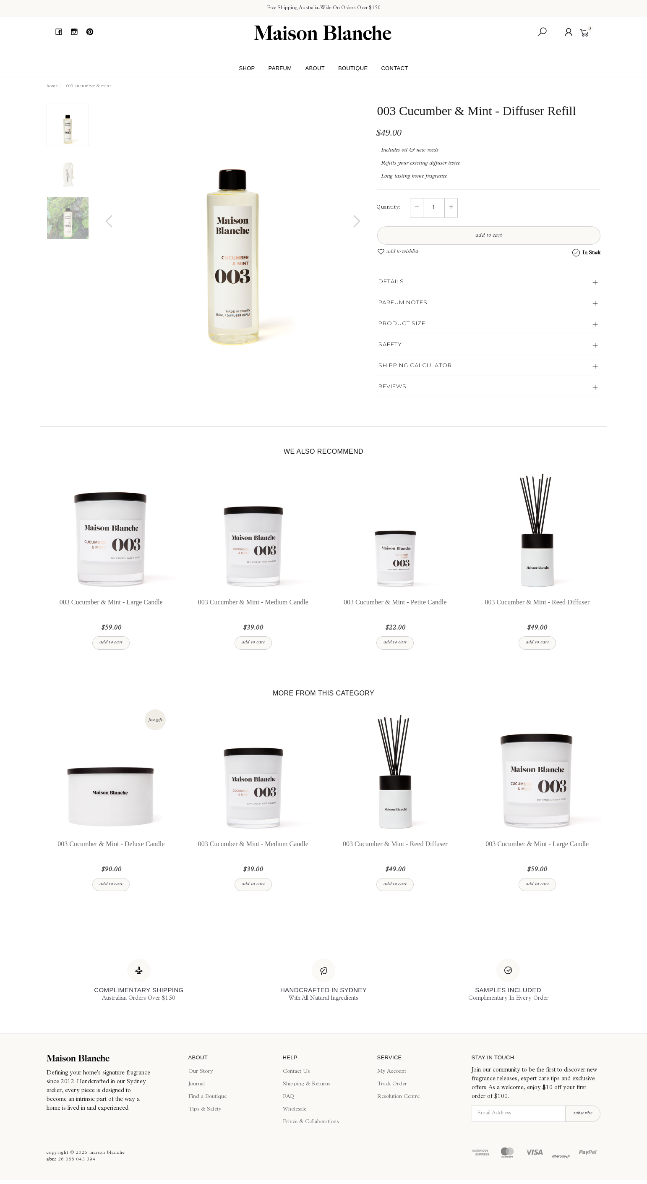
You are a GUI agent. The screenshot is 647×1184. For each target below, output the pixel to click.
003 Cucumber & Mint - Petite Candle (395, 610)
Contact (394, 68)
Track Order (392, 1084)
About (314, 68)
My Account (391, 1071)
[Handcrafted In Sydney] (323, 981)
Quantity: (388, 207)
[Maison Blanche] (111, 1058)
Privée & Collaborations (311, 1122)
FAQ (288, 1097)
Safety (390, 344)
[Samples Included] (508, 981)
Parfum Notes (403, 302)
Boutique (353, 68)
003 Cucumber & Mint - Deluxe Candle (110, 852)
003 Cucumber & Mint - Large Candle (111, 610)
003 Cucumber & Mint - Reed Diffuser (537, 610)
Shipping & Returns (306, 1084)
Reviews (392, 386)
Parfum (280, 68)
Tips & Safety (205, 1109)
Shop (247, 68)
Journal (196, 1084)
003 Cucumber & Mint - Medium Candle (253, 610)
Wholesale (294, 1109)
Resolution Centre (398, 1097)
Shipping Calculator (415, 365)
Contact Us (296, 1071)
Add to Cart (488, 235)
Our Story (200, 1071)
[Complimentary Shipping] (138, 981)
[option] (233, 229)
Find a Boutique (207, 1097)
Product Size (401, 323)
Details (391, 281)
